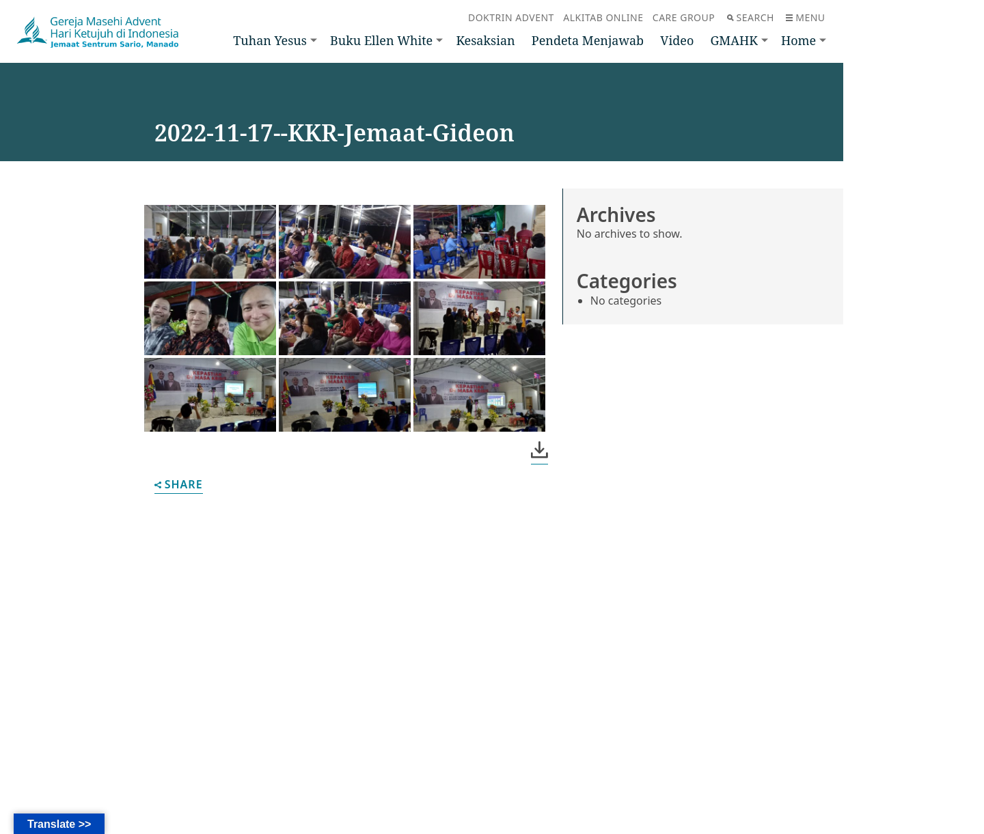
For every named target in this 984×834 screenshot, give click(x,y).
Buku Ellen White (381, 40)
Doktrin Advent (511, 17)
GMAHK (733, 40)
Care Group (684, 17)
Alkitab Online (603, 17)
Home (798, 40)
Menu (805, 17)
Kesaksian (485, 40)
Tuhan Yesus (270, 40)
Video (677, 40)
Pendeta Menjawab (588, 40)
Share (178, 485)
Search (750, 17)
